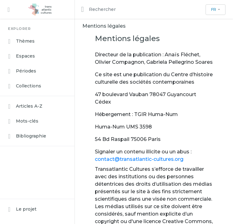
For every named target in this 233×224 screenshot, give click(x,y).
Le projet (22, 209)
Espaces (21, 56)
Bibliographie (27, 136)
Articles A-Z (25, 106)
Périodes (22, 71)
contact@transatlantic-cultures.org (139, 159)
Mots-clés (23, 121)
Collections (24, 86)
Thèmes (21, 41)
